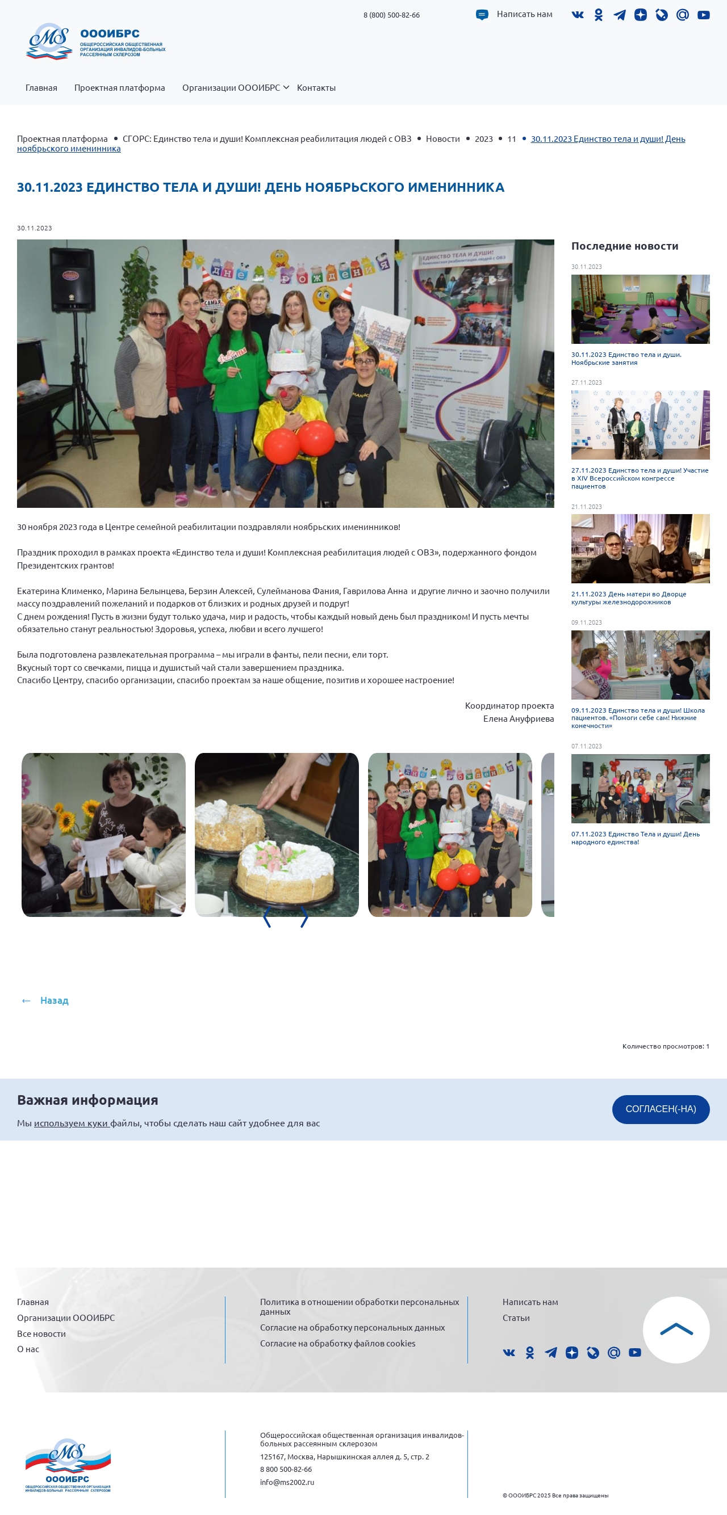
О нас (28, 1347)
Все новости (41, 1332)
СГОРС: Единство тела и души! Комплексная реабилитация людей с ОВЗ (267, 138)
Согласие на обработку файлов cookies (338, 1341)
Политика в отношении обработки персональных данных (359, 1305)
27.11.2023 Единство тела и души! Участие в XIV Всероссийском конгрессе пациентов (640, 477)
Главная (41, 87)
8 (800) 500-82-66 (392, 14)
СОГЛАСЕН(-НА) (661, 1233)
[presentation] (352, 1069)
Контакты (316, 87)
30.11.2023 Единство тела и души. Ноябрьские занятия (626, 358)
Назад (54, 1124)
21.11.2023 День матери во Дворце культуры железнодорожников (629, 597)
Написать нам (525, 14)
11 (511, 138)
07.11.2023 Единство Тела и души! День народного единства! (635, 837)
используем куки (72, 1246)
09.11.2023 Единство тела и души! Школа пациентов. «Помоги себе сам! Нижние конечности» (638, 717)
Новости (443, 138)
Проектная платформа (119, 87)
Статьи (516, 1316)
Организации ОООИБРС (235, 93)
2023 (484, 138)
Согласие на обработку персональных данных (352, 1326)
